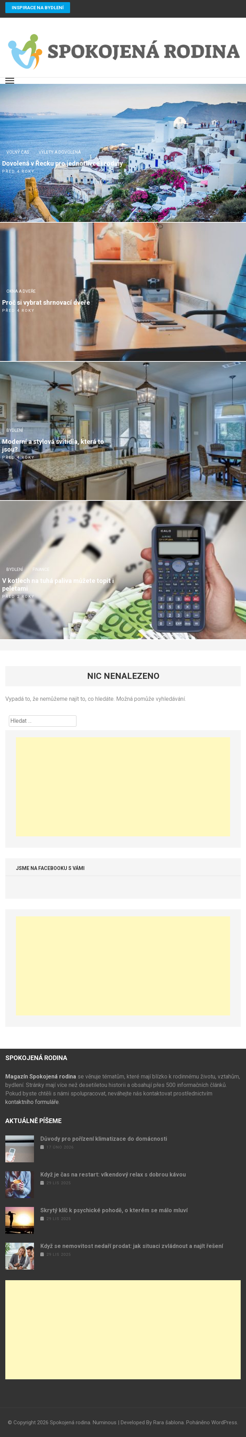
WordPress (224, 1422)
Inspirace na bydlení (38, 7)
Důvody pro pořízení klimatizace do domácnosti (103, 1138)
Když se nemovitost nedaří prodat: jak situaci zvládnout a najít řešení (131, 1246)
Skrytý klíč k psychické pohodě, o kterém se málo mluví (114, 1210)
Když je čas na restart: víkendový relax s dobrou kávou (113, 1174)
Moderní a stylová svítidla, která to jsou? (53, 445)
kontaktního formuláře (32, 1102)
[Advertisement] (123, 786)
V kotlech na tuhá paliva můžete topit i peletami (58, 584)
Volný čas (17, 152)
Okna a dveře (21, 291)
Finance (41, 569)
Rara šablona (168, 1422)
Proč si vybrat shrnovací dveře (46, 302)
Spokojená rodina (70, 1422)
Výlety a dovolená (60, 152)
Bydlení (14, 430)
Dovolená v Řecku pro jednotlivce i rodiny (62, 163)
